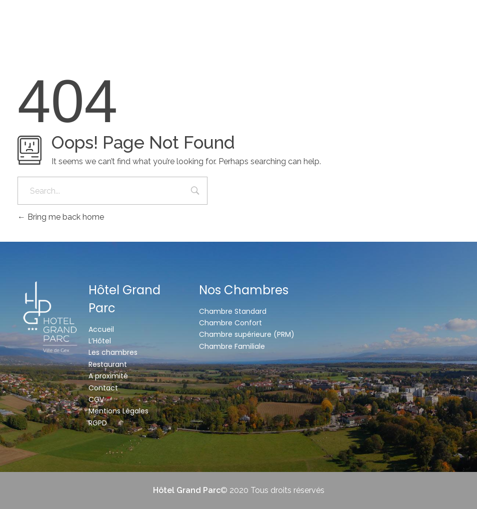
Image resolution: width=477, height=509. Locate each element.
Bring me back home (61, 217)
